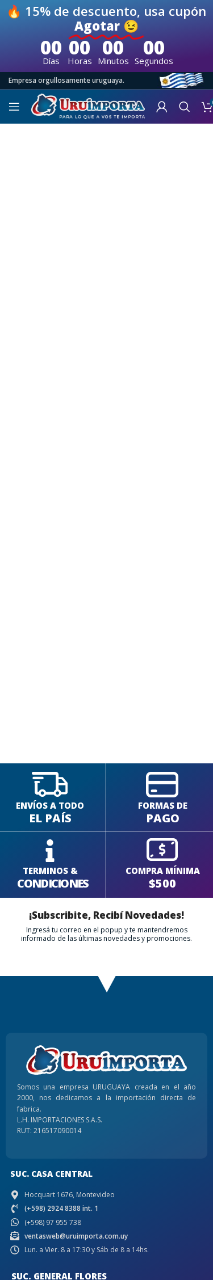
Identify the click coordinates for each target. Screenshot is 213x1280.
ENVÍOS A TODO (50, 805)
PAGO (162, 818)
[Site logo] (88, 105)
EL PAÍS (50, 818)
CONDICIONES (52, 883)
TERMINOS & (50, 870)
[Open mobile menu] (14, 106)
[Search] (184, 106)
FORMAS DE (162, 805)
